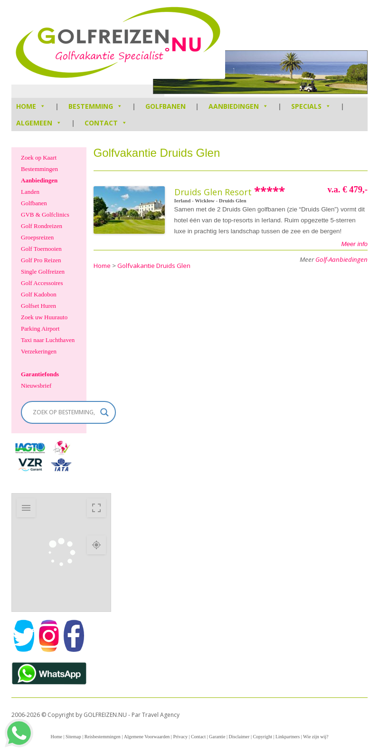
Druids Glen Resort (213, 192)
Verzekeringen (39, 351)
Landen (30, 191)
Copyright (262, 736)
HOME (31, 106)
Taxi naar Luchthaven (48, 339)
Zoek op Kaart (39, 157)
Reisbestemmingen (103, 736)
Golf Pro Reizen (41, 260)
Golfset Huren (38, 305)
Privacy (180, 736)
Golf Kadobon (39, 294)
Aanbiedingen (238, 106)
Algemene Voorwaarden (147, 736)
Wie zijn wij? (315, 736)
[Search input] (64, 412)
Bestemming (95, 106)
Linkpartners (287, 736)
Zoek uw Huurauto (44, 317)
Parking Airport (40, 328)
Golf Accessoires (42, 282)
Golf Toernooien (41, 248)
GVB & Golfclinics (45, 214)
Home (56, 736)
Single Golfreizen (43, 271)
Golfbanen (165, 106)
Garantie (217, 736)
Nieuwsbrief (36, 385)
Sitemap (73, 736)
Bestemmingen (39, 168)
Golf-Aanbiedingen (341, 259)
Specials (311, 106)
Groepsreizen (37, 237)
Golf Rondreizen (41, 225)
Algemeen (39, 122)
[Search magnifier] (104, 412)
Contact (106, 122)
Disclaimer (239, 736)
